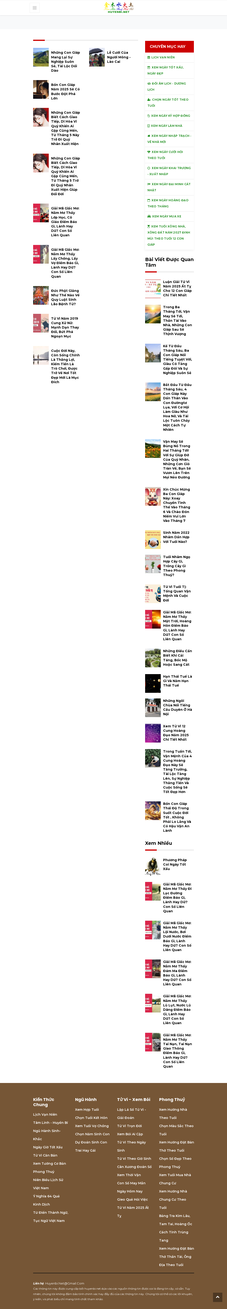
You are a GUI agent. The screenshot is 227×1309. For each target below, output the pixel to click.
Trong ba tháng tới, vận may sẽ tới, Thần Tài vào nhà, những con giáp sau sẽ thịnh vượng (177, 320)
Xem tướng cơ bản (49, 1163)
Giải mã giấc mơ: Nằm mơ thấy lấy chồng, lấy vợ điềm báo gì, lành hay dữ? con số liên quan (65, 263)
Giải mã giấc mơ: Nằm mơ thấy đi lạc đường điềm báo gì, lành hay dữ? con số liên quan (177, 897)
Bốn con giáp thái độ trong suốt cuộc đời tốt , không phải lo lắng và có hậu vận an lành (177, 817)
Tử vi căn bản (45, 1155)
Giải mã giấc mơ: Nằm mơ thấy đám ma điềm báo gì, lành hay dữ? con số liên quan (177, 973)
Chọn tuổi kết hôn (91, 1118)
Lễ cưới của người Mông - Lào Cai (119, 57)
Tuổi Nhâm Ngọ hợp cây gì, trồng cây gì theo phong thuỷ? (176, 566)
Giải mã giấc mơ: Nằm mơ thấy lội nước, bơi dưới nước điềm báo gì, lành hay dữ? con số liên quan (177, 936)
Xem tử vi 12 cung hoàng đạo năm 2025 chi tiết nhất (176, 733)
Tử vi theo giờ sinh (134, 1159)
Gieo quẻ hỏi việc (132, 1199)
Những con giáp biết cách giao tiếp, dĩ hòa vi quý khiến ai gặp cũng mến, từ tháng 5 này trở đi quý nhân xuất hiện (65, 128)
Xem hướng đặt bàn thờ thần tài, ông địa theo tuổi (176, 1256)
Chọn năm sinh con (92, 1134)
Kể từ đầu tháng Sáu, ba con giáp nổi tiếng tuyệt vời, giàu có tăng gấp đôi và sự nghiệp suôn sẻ (177, 359)
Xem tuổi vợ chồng (92, 1126)
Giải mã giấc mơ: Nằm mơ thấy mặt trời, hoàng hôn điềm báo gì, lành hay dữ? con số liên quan (177, 625)
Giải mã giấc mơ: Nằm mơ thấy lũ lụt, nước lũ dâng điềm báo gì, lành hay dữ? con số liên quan (177, 1009)
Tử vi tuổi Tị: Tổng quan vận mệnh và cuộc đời (177, 593)
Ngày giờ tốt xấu (48, 1147)
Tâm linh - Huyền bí (50, 1123)
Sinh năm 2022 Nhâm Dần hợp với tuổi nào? (176, 537)
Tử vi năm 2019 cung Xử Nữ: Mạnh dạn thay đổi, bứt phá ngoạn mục (65, 327)
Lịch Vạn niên (45, 1114)
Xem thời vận (129, 1175)
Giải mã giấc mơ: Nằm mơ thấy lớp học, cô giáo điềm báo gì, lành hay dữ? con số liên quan (65, 221)
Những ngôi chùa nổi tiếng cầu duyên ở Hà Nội (177, 707)
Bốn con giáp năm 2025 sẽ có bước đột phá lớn (65, 91)
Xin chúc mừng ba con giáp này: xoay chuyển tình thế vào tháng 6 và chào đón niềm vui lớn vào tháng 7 (176, 505)
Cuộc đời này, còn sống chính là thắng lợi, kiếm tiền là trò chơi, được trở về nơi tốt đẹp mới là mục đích (65, 366)
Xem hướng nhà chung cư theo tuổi (173, 1199)
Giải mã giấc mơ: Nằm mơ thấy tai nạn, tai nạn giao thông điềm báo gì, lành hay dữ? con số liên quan (177, 1050)
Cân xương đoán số (134, 1167)
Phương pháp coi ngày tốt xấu (175, 864)
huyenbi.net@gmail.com (64, 1283)
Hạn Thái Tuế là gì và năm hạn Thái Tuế (177, 680)
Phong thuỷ (43, 1172)
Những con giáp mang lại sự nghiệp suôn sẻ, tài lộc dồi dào (65, 61)
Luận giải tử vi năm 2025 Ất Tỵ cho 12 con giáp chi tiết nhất (177, 288)
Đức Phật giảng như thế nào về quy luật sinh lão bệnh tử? (65, 297)
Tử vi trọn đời (129, 1126)
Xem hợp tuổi (87, 1109)
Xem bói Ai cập (130, 1134)
